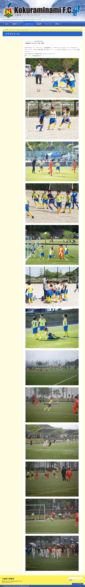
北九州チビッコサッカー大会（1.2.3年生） (11, 53)
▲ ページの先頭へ (77, 584)
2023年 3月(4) (7, 119)
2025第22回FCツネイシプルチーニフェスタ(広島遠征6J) (11, 57)
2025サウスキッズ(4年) (9, 63)
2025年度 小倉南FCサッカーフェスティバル (11, 49)
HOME (6, 29)
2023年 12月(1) (7, 106)
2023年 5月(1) (7, 114)
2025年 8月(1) (7, 89)
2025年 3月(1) (7, 95)
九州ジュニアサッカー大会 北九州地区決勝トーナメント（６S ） (12, 166)
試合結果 (39, 24)
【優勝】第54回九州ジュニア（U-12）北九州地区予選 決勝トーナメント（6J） (12, 204)
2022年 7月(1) (7, 136)
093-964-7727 (8, 582)
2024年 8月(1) (7, 100)
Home (6, 24)
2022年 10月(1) (7, 130)
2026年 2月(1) (7, 81)
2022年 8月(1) (7, 133)
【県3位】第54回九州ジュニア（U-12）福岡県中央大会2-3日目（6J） (12, 184)
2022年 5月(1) (7, 141)
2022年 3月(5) (7, 144)
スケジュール (48, 24)
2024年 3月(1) (7, 103)
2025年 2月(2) (7, 98)
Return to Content (7, 265)
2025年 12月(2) (7, 84)
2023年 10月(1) (7, 108)
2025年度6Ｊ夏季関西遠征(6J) (11, 60)
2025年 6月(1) (7, 92)
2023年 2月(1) (7, 122)
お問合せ (57, 24)
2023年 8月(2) (7, 111)
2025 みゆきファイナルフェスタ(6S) (11, 45)
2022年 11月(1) (7, 128)
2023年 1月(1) (7, 125)
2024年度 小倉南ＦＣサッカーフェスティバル (11, 73)
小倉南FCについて (17, 24)
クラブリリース (29, 24)
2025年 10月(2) (7, 87)
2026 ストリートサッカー (10, 41)
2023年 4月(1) (7, 117)
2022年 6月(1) (7, 139)
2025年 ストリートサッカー (11, 70)
